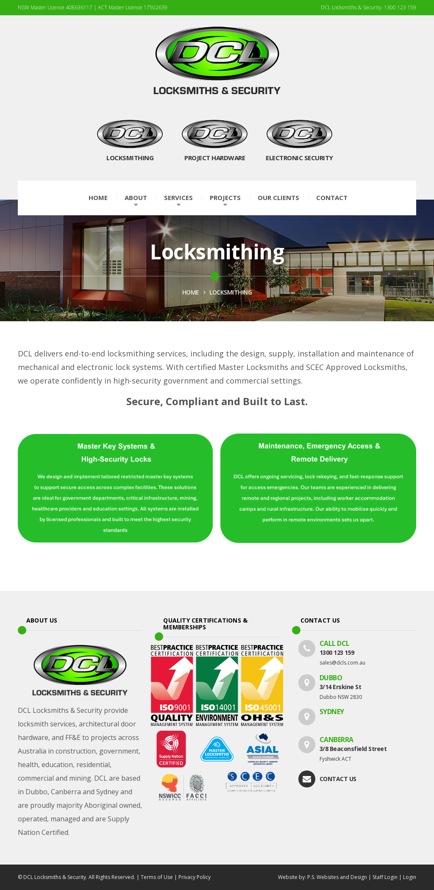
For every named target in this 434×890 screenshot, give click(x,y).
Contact (332, 197)
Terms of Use (157, 877)
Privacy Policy (194, 877)
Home (98, 197)
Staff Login (385, 877)
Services (178, 197)
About (136, 197)
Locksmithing (230, 292)
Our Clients (278, 197)
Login (409, 877)
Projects (225, 197)
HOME (190, 292)
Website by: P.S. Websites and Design (322, 877)
